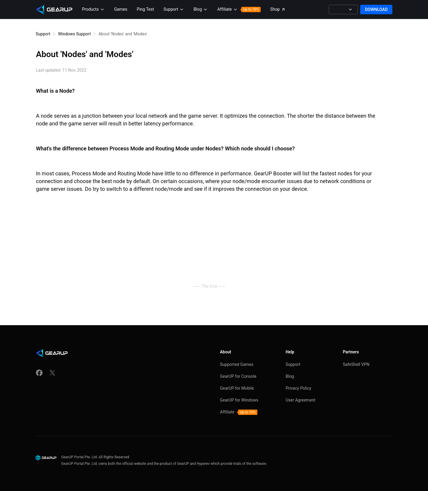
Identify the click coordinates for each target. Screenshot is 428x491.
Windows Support (74, 34)
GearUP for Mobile (237, 388)
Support (43, 34)
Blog (290, 376)
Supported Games (236, 364)
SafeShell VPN (356, 364)
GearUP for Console (238, 376)
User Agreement (300, 400)
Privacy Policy (298, 388)
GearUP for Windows (239, 400)
